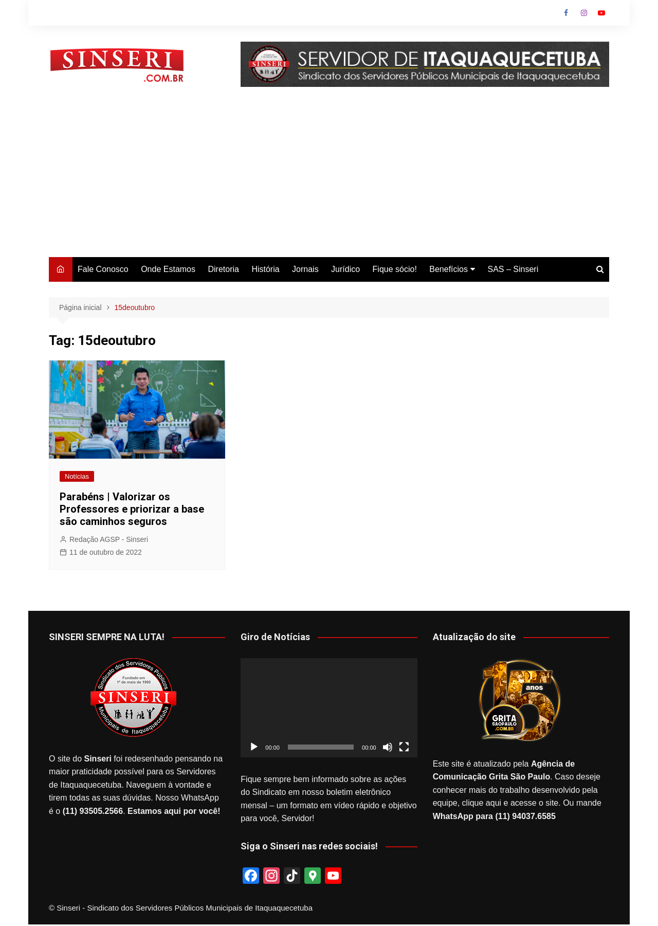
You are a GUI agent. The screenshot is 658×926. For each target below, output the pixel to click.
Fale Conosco (103, 269)
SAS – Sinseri (512, 269)
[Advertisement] (329, 180)
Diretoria (223, 269)
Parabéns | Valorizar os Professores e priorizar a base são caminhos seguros (132, 509)
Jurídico (345, 269)
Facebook (566, 13)
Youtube (601, 13)
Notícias (77, 476)
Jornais (305, 269)
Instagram (584, 13)
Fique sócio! (395, 269)
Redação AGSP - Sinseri (108, 539)
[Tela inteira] (404, 747)
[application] (329, 707)
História (265, 269)
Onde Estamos (168, 269)
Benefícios (448, 269)
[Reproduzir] (254, 747)
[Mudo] (387, 747)
